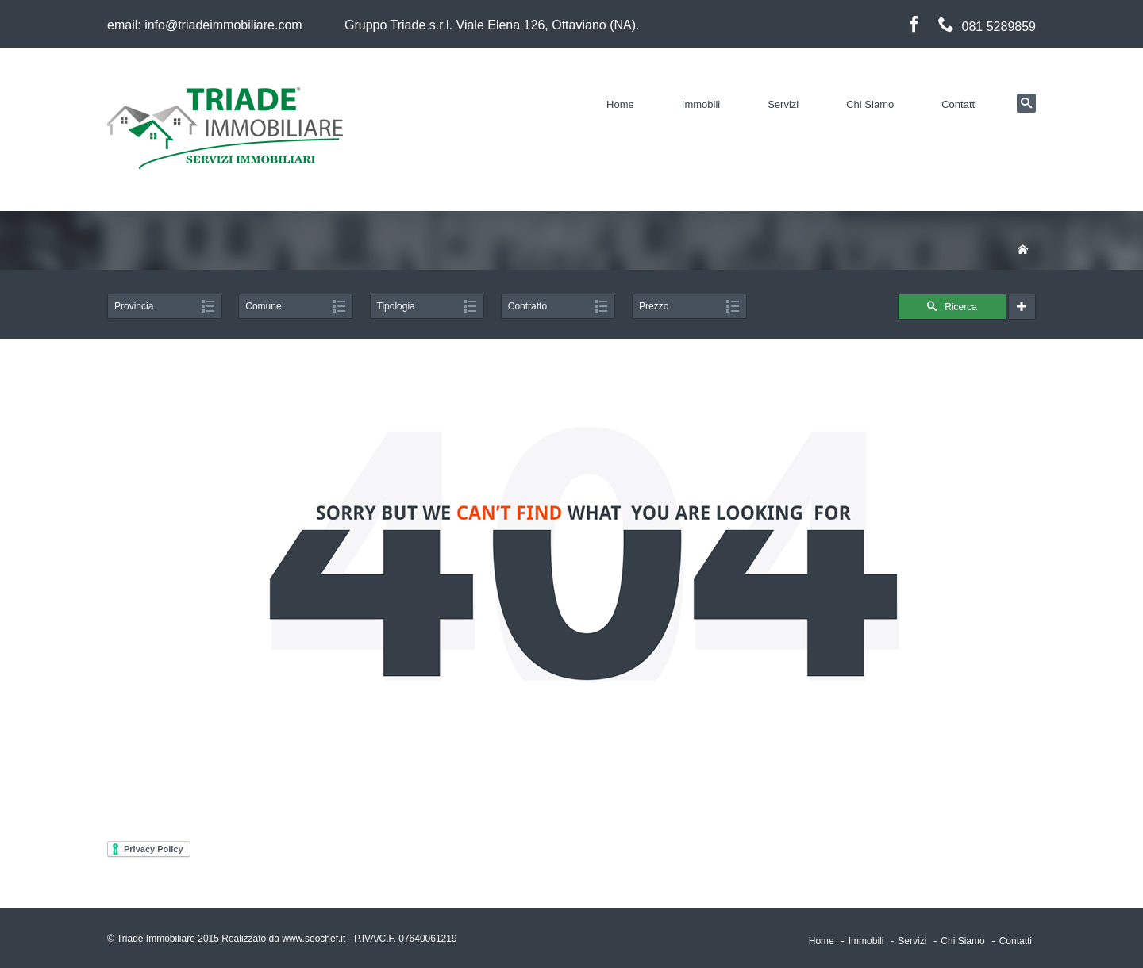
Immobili (701, 104)
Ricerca (952, 307)
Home (620, 104)
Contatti (959, 104)
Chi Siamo (870, 104)
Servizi (783, 104)
